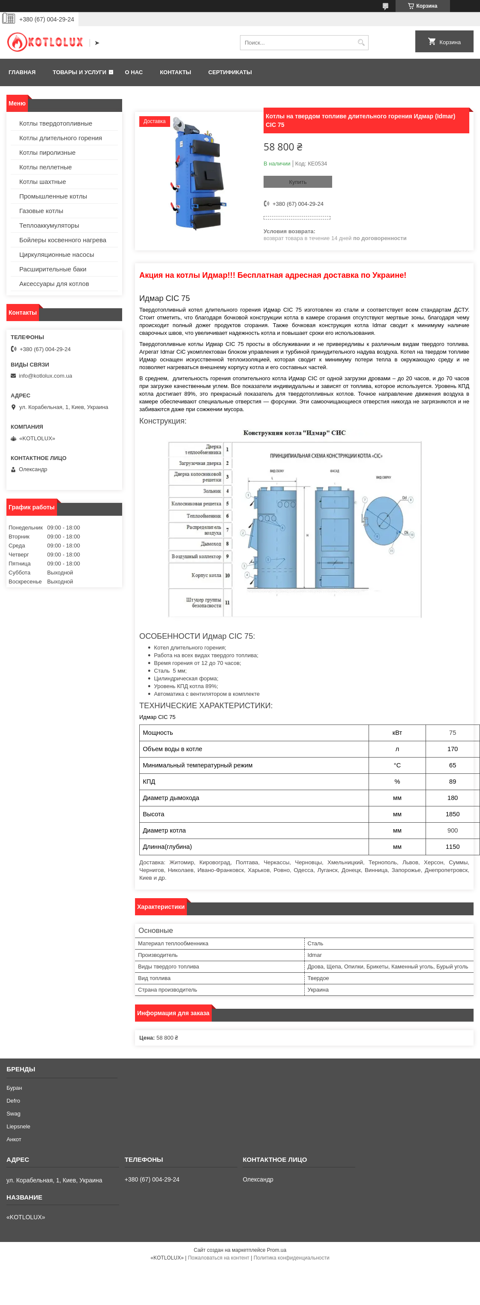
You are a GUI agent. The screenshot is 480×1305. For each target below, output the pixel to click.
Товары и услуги (79, 72)
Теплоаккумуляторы (49, 225)
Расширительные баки (53, 269)
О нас (134, 72)
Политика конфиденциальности (292, 1258)
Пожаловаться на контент (218, 1258)
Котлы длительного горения (60, 137)
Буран (14, 1088)
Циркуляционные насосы (56, 254)
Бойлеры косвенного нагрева (62, 240)
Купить (297, 182)
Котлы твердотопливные (55, 123)
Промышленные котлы (53, 196)
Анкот (13, 1139)
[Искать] (361, 42)
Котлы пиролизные (47, 152)
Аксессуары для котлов (54, 283)
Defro (13, 1101)
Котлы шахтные (42, 181)
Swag (13, 1113)
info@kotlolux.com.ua (45, 376)
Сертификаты (230, 72)
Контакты (175, 72)
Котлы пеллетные (45, 167)
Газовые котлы (41, 210)
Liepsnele (18, 1126)
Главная (22, 72)
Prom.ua (276, 1250)
